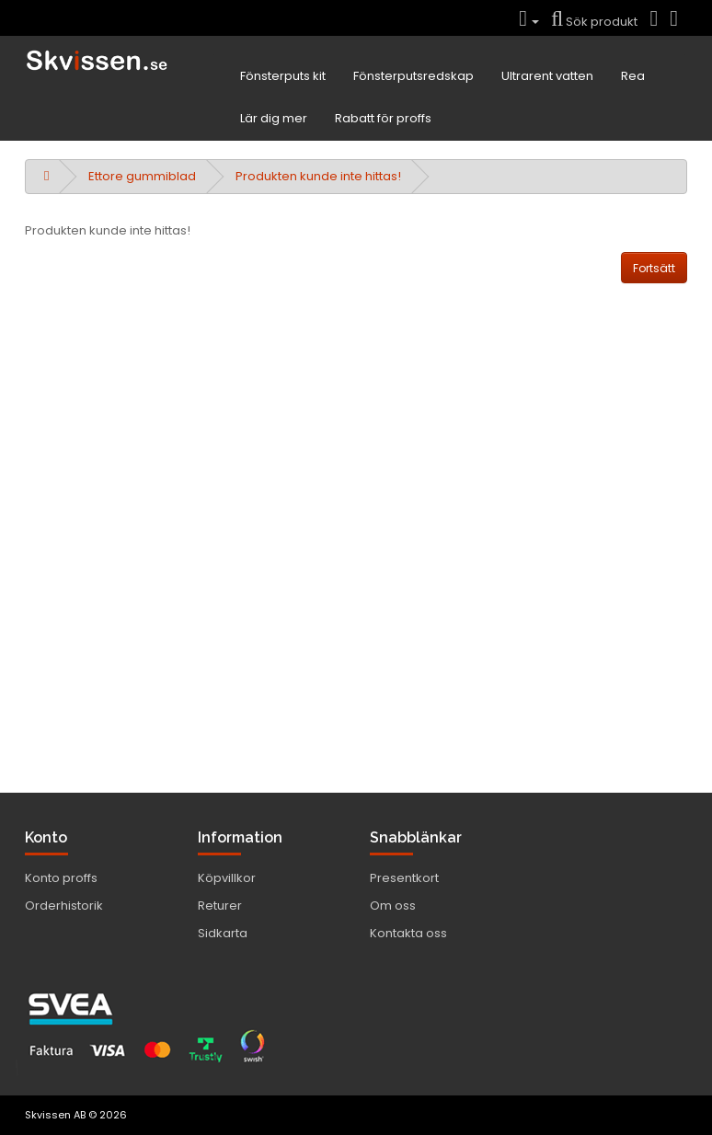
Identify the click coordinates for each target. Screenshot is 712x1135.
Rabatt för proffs (383, 118)
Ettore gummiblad (142, 176)
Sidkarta (222, 933)
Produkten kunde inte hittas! (318, 176)
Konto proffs (61, 878)
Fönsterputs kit (283, 76)
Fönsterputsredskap (413, 76)
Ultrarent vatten (547, 76)
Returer (220, 905)
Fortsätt (654, 268)
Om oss (393, 905)
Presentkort (404, 878)
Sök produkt (594, 21)
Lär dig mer (273, 118)
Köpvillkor (227, 878)
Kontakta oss (408, 933)
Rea (633, 76)
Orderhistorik (64, 905)
